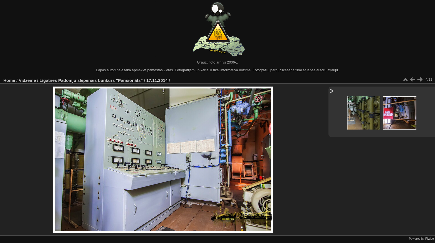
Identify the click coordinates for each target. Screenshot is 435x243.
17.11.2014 (157, 80)
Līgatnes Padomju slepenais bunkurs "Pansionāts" (91, 80)
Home (9, 80)
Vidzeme (27, 80)
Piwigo (429, 238)
